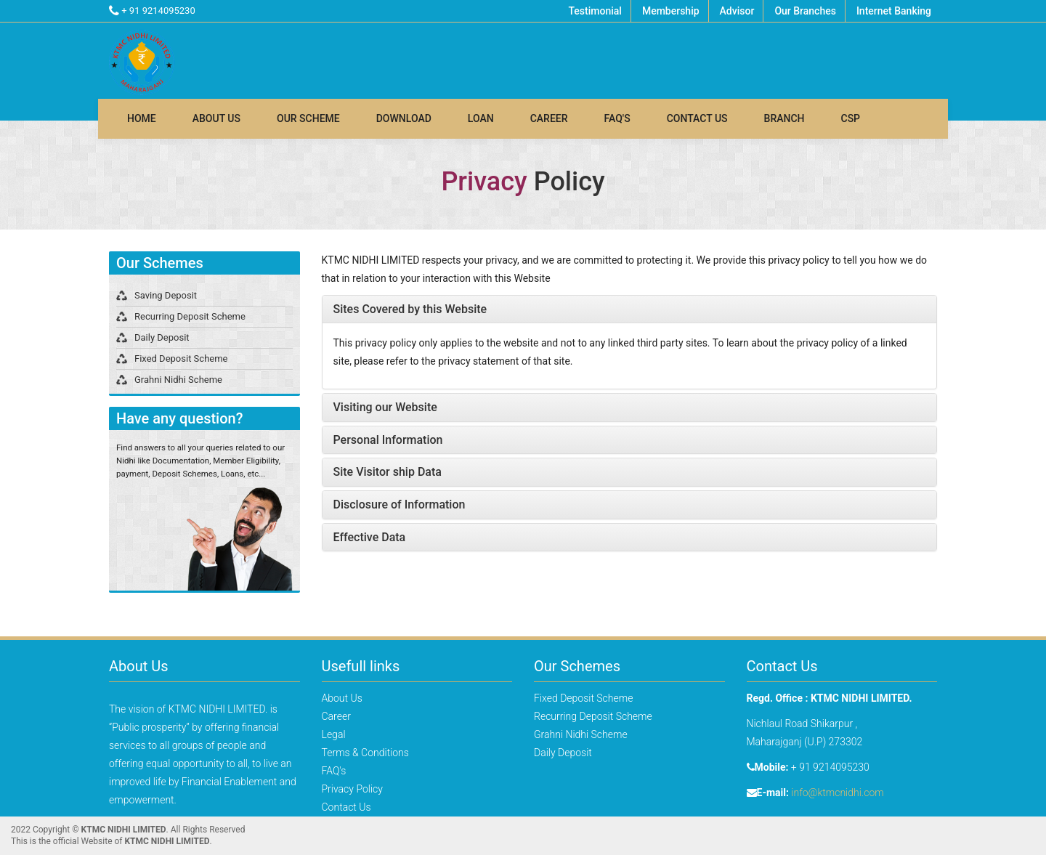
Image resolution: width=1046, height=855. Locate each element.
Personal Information (388, 440)
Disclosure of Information (399, 504)
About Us (216, 118)
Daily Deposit (162, 337)
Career (549, 118)
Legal (334, 734)
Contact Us (697, 118)
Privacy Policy (352, 789)
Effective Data (369, 537)
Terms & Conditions (365, 752)
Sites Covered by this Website (410, 309)
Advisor (737, 11)
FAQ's (617, 118)
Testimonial (594, 11)
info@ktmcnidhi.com (837, 792)
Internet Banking (893, 11)
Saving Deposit (165, 295)
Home (141, 118)
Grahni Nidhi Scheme (178, 379)
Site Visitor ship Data (387, 472)
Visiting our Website (385, 407)
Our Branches (805, 11)
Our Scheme (308, 118)
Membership (671, 11)
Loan (481, 118)
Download (403, 118)
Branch (784, 118)
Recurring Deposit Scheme (190, 316)
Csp (851, 118)
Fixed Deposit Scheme (180, 358)
